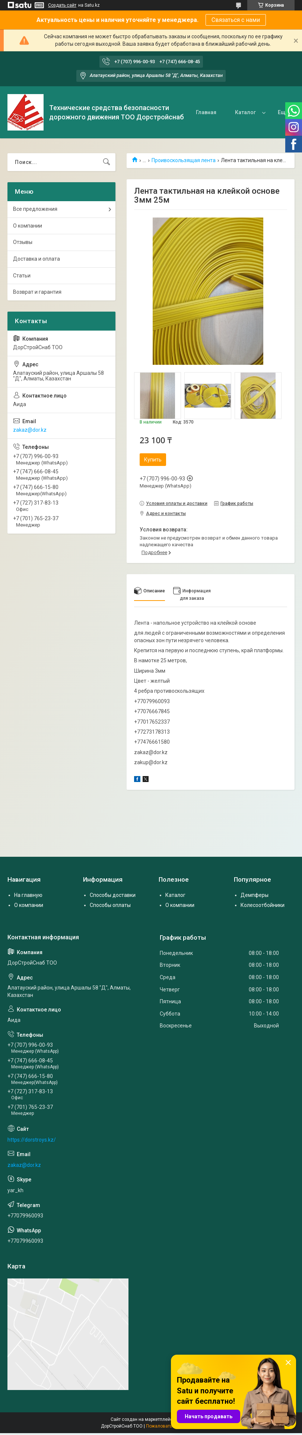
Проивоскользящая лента (184, 160)
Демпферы (254, 895)
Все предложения (35, 209)
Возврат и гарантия (37, 292)
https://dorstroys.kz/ (31, 1140)
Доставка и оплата (36, 259)
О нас (257, 112)
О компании (27, 226)
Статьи (22, 276)
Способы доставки (113, 895)
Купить (153, 460)
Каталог (217, 112)
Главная (178, 112)
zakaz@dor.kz (30, 430)
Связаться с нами (236, 19)
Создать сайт (62, 5)
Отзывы (22, 242)
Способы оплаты (110, 905)
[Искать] (106, 162)
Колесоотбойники (262, 905)
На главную (28, 895)
